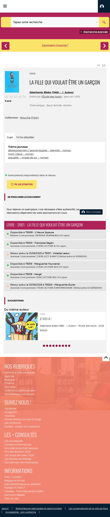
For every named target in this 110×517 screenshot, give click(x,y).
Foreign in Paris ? (14, 487)
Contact (17, 476)
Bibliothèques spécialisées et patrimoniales (39, 508)
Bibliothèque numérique (19, 394)
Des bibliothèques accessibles (22, 484)
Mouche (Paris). (29, 117)
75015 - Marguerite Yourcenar (42, 263)
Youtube (9, 415)
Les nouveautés (13, 440)
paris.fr (5, 508)
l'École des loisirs (51, 96)
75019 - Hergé (33, 274)
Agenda (9, 376)
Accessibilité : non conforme (20, 512)
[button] (104, 6)
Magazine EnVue (14, 480)
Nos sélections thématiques (21, 448)
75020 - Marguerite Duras (60, 284)
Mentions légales (14, 494)
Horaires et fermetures (17, 444)
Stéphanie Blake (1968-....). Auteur (51, 92)
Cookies (9, 491)
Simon (43, 330)
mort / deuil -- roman (21, 154)
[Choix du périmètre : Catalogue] (6, 22)
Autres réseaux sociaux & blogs (22, 419)
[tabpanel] (55, 152)
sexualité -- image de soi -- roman (28, 157)
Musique (9, 379)
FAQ (7, 476)
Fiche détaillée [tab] (25, 137)
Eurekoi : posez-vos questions (22, 426)
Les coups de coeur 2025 (19, 455)
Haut (105, 357)
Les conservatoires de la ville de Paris (88, 508)
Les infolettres (12, 422)
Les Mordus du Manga (17, 458)
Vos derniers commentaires (21, 462)
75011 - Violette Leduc (57, 253)
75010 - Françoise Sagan (39, 242)
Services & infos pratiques (19, 372)
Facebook (10, 408)
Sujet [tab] (10, 137)
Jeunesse (9, 386)
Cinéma (9, 383)
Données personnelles (29, 491)
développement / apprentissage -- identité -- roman (39, 150)
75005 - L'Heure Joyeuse (39, 232)
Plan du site (11, 498)
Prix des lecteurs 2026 (17, 451)
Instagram (10, 412)
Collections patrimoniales (19, 390)
